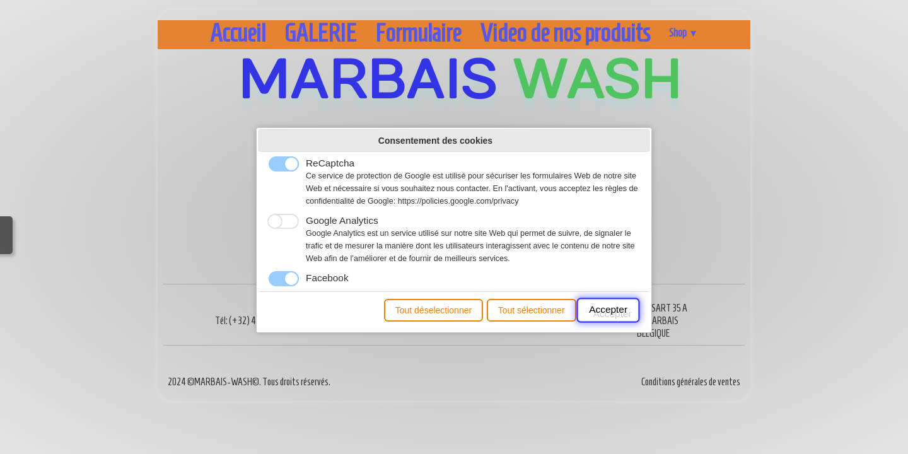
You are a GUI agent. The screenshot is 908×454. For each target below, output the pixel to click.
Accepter (608, 310)
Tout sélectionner (531, 310)
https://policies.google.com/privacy (458, 201)
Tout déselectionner (433, 310)
